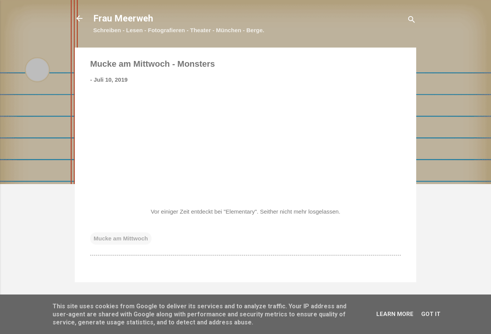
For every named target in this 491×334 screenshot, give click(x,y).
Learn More (395, 314)
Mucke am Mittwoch (121, 238)
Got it (430, 314)
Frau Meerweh (123, 18)
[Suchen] (411, 21)
